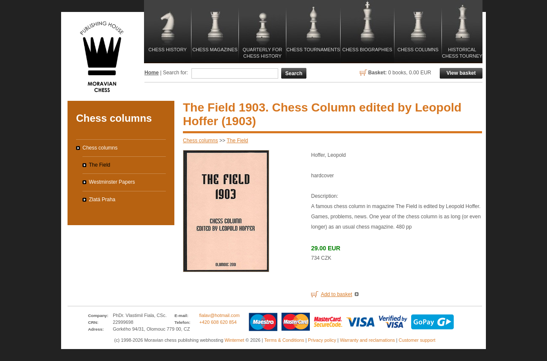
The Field (237, 141)
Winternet (234, 340)
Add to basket (336, 294)
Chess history (167, 49)
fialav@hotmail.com (219, 315)
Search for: (175, 73)
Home (151, 73)
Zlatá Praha (102, 200)
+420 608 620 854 (217, 322)
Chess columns (417, 49)
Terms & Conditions (284, 340)
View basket (461, 73)
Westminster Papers (112, 182)
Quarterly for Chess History (262, 53)
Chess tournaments (313, 49)
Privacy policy (322, 340)
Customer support (417, 340)
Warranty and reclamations (367, 340)
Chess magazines (215, 49)
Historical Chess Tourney (462, 53)
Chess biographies (367, 49)
